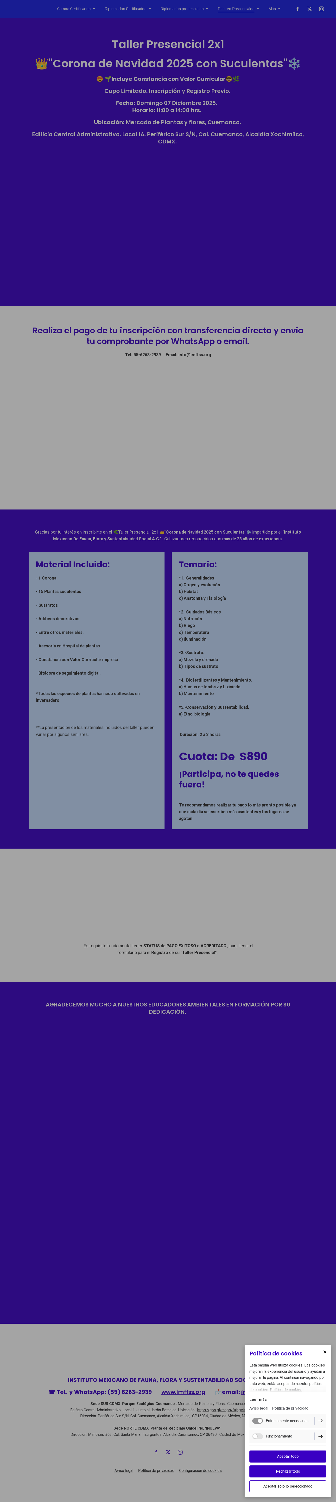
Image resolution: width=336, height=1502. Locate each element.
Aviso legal (258, 1408)
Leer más (258, 1400)
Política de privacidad (290, 1408)
